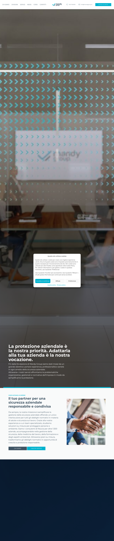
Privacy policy (61, 293)
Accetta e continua (42, 289)
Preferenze (72, 289)
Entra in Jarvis (103, 4)
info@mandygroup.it (86, 4)
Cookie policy (52, 293)
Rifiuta (58, 289)
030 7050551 (72, 4)
